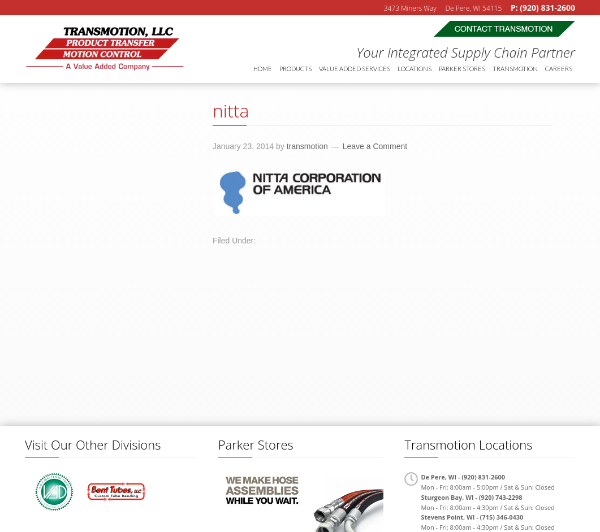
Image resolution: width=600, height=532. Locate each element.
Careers (558, 68)
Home (262, 68)
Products (295, 68)
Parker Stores (462, 68)
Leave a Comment (375, 146)
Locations (414, 68)
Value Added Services (354, 68)
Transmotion (110, 49)
